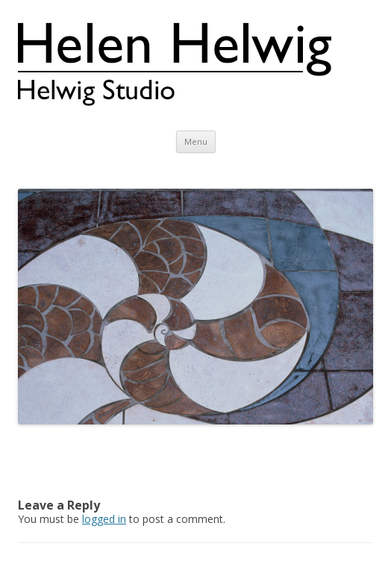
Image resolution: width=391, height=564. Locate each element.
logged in (104, 519)
